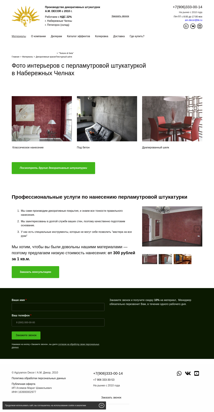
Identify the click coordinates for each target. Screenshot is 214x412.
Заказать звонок (120, 16)
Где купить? (137, 36)
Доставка (119, 36)
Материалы (19, 36)
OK (101, 405)
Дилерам (56, 36)
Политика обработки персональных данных (39, 378)
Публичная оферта (23, 384)
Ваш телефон (21, 315)
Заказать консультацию (35, 271)
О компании (38, 36)
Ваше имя (18, 300)
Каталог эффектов (78, 36)
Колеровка (101, 36)
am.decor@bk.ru (193, 20)
